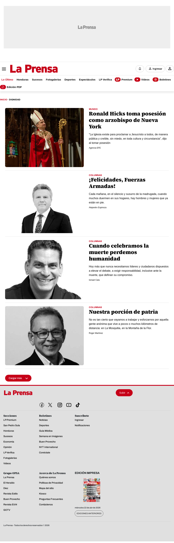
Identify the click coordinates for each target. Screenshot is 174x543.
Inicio (3, 100)
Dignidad (14, 100)
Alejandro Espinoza (97, 207)
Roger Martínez (96, 333)
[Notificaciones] (140, 68)
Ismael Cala (94, 280)
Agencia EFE (95, 148)
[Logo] (25, 69)
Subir (124, 392)
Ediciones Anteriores (89, 513)
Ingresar (157, 68)
